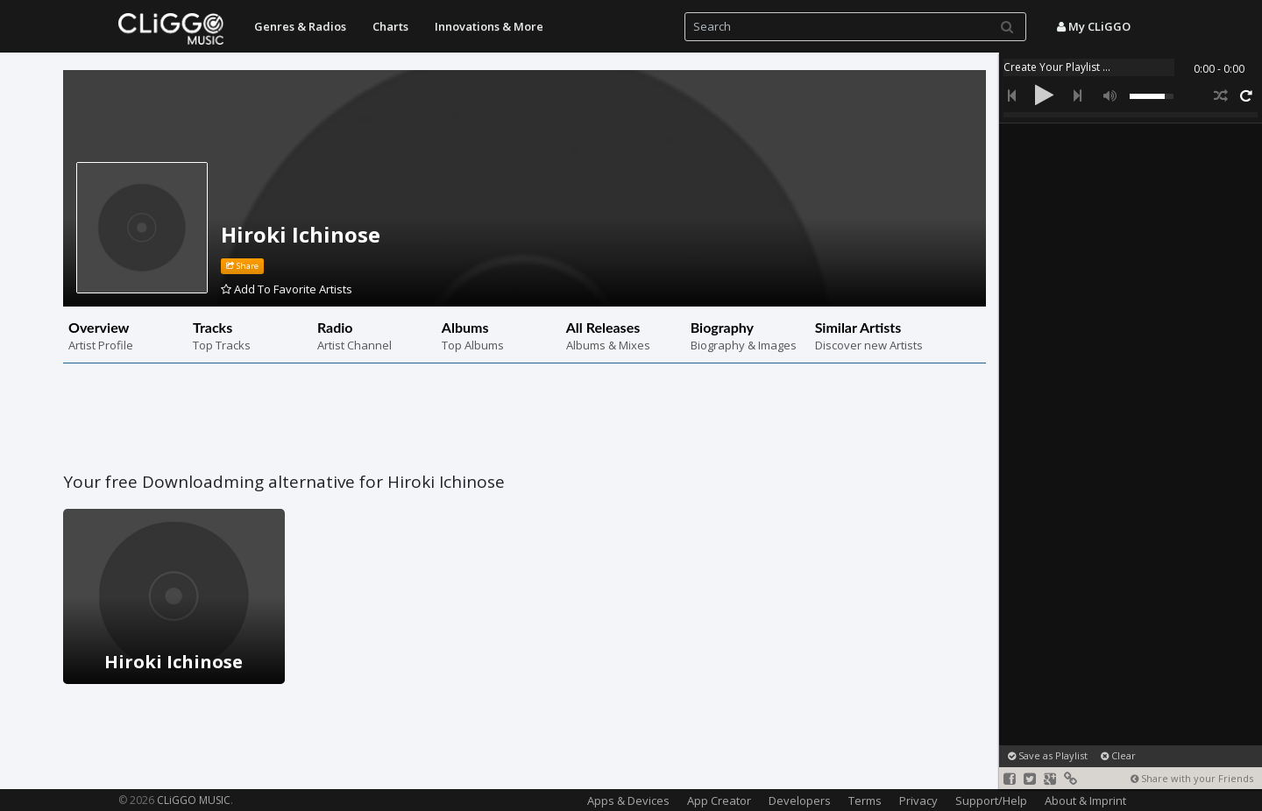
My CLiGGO (1094, 26)
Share (242, 266)
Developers (800, 800)
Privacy (918, 800)
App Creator (719, 800)
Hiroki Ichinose (300, 234)
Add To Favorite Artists (286, 289)
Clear (1118, 755)
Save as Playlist (1048, 755)
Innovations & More (489, 26)
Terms (865, 800)
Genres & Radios (300, 26)
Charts (390, 26)
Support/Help (991, 800)
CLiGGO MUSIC (193, 800)
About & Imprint (1085, 800)
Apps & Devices (628, 800)
